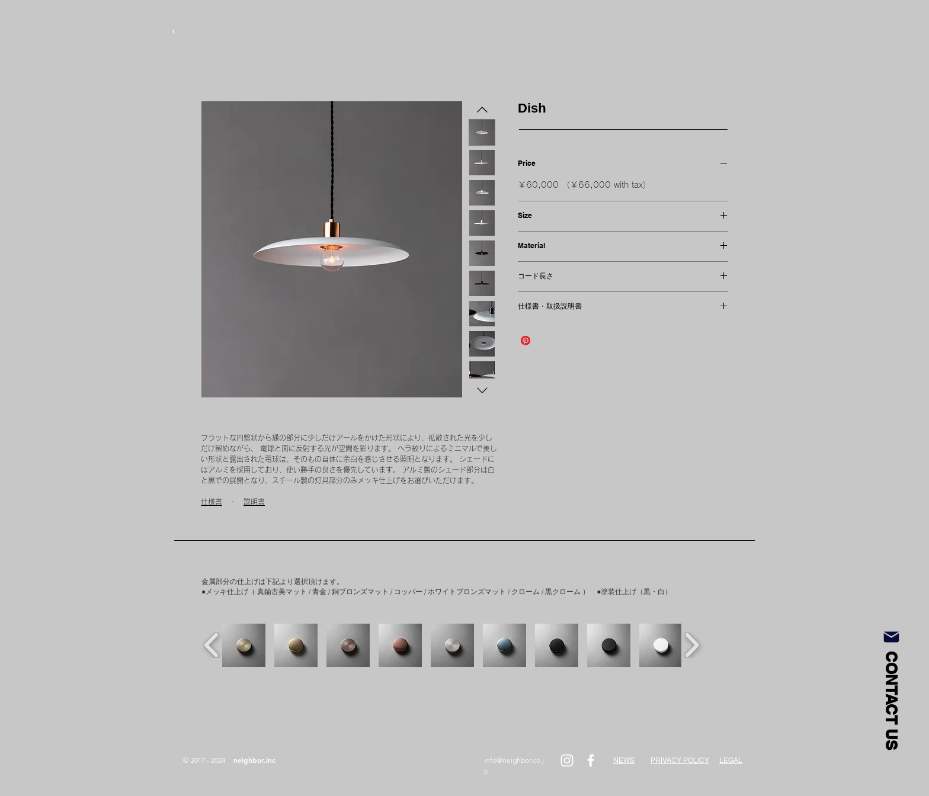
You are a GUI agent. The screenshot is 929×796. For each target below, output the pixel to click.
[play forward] (691, 645)
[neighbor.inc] (254, 760)
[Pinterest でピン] (525, 340)
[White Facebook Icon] (590, 760)
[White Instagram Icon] (567, 760)
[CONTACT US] (891, 688)
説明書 (254, 501)
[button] (243, 645)
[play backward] (211, 645)
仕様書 (211, 501)
